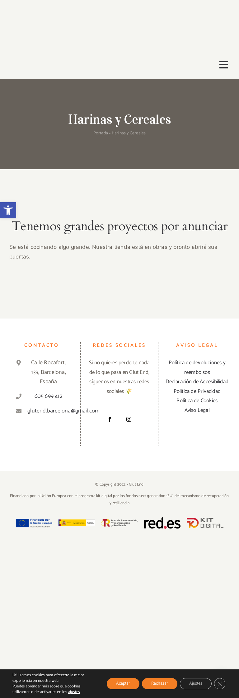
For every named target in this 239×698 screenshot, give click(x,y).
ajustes (74, 692)
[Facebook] (110, 419)
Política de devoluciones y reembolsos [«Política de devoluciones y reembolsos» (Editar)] (197, 367)
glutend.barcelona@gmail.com (48, 411)
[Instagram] (129, 419)
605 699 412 (49, 396)
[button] (8, 210)
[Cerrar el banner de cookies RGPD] (219, 683)
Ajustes (195, 683)
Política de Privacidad (197, 391)
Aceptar (123, 683)
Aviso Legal (197, 410)
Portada (100, 133)
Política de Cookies (197, 400)
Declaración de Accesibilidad (197, 381)
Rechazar (159, 683)
